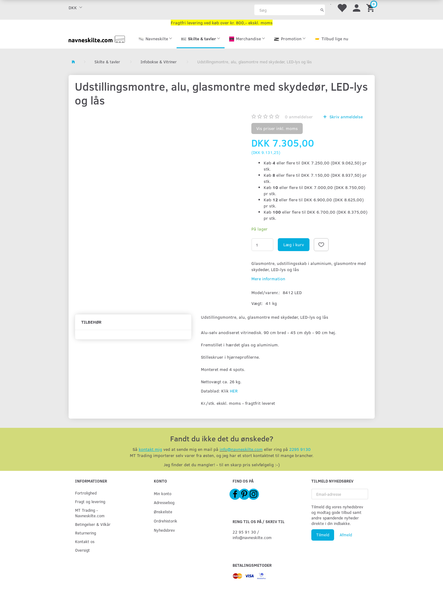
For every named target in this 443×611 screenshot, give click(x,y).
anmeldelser (299, 117)
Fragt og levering (90, 501)
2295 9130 (300, 449)
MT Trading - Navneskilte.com (90, 512)
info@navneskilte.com (241, 449)
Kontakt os (84, 541)
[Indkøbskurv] (371, 7)
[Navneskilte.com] (97, 38)
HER (233, 391)
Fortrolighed (86, 492)
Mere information (268, 279)
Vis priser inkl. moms (277, 128)
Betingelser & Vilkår (92, 524)
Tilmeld (322, 535)
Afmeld (346, 535)
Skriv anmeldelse (345, 117)
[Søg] (322, 10)
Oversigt (82, 550)
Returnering (85, 532)
